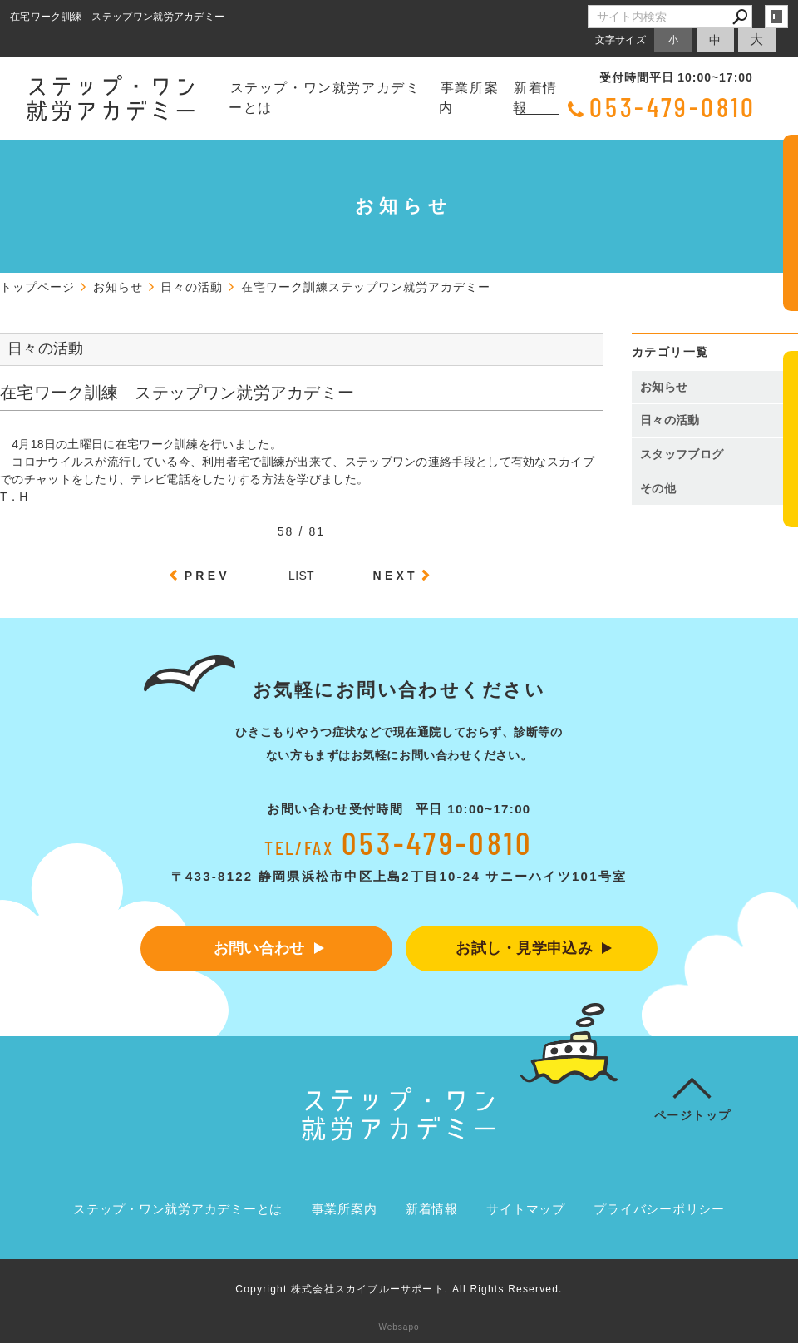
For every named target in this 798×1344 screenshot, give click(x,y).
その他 (663, 488)
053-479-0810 (672, 106)
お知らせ (663, 386)
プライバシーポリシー (659, 1210)
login (776, 16)
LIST (301, 575)
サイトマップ (525, 1210)
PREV (207, 575)
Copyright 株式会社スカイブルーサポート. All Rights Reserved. (398, 1290)
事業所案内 (469, 98)
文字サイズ (621, 39)
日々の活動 (670, 420)
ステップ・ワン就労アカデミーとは (324, 98)
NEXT (395, 575)
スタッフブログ (681, 454)
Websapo (398, 1327)
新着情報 (535, 98)
